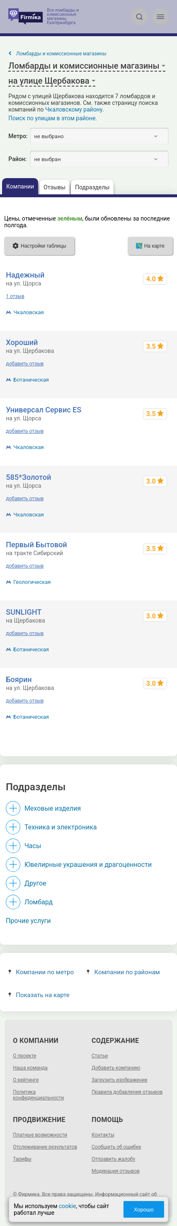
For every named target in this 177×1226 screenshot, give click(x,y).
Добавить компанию (116, 1068)
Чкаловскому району (73, 109)
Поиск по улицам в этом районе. (52, 118)
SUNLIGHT (23, 612)
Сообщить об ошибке (116, 1147)
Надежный (25, 275)
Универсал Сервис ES (43, 409)
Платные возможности (40, 1135)
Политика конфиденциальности (38, 1095)
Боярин (19, 679)
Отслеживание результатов (45, 1147)
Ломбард (38, 902)
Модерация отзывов (116, 1171)
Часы (32, 846)
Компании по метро (41, 972)
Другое (35, 883)
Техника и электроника (60, 827)
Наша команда (30, 1068)
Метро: (17, 136)
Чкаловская (28, 312)
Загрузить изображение (120, 1080)
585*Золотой (28, 477)
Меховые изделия (52, 808)
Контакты (103, 1135)
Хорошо (144, 1209)
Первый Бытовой (36, 544)
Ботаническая (31, 380)
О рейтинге (26, 1080)
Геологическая (32, 582)
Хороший (22, 342)
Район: (17, 159)
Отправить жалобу (113, 1159)
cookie (67, 1206)
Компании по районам (123, 972)
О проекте (24, 1056)
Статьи (100, 1056)
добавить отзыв (25, 364)
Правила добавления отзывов (127, 1092)
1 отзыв (15, 296)
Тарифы (22, 1159)
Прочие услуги (28, 921)
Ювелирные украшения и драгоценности (88, 865)
